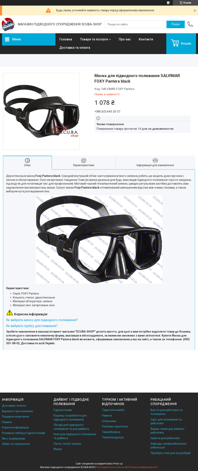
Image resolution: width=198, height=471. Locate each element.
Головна (65, 39)
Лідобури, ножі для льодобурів (170, 453)
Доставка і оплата (14, 405)
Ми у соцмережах (13, 438)
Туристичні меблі (113, 410)
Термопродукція (113, 437)
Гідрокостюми (62, 410)
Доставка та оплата (74, 48)
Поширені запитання (15, 416)
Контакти (146, 39)
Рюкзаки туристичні (115, 426)
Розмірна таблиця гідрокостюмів (23, 433)
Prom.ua (118, 463)
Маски (57, 449)
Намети (107, 415)
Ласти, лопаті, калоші (67, 443)
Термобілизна (111, 432)
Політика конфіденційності (143, 467)
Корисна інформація (15, 427)
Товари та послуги (94, 39)
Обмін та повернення (16, 443)
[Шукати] (176, 24)
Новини (7, 422)
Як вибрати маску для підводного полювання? (42, 320)
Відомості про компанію (17, 411)
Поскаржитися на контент (111, 467)
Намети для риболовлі (165, 438)
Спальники (109, 421)
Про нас (125, 39)
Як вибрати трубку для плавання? (31, 326)
